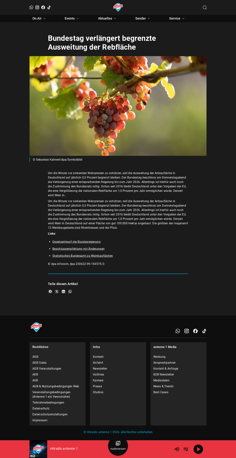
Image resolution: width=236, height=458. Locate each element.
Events (72, 18)
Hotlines (98, 374)
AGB (35, 356)
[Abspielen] (198, 449)
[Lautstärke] (177, 449)
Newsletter (100, 368)
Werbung (159, 356)
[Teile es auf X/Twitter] (57, 291)
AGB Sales (39, 362)
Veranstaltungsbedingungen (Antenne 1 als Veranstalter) (51, 394)
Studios (98, 392)
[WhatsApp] (31, 7)
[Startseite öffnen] (118, 7)
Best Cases (160, 392)
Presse (97, 386)
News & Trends (163, 386)
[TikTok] (49, 7)
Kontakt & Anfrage (165, 368)
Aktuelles (107, 18)
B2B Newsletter (163, 374)
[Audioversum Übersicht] (118, 446)
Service (177, 18)
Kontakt (98, 356)
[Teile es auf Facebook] (50, 291)
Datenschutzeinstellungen (49, 414)
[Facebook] (43, 7)
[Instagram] (37, 7)
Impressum (40, 420)
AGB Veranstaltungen (46, 368)
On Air (39, 18)
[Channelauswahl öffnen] (204, 7)
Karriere (98, 380)
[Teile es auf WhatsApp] (70, 291)
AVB (35, 380)
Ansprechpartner (164, 362)
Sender (143, 18)
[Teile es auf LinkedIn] (63, 291)
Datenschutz (40, 408)
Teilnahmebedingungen (48, 402)
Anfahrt (98, 362)
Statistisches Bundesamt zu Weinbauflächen (82, 256)
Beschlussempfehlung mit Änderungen (78, 249)
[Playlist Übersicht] (186, 449)
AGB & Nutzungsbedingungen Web (55, 386)
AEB (35, 374)
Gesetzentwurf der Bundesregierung (76, 241)
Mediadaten (161, 380)
